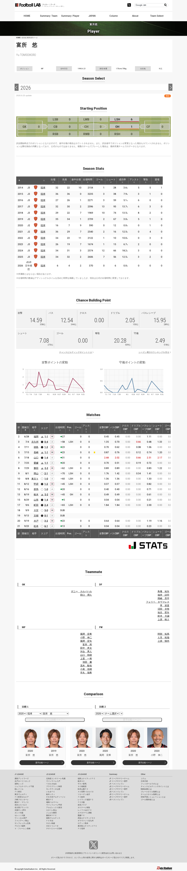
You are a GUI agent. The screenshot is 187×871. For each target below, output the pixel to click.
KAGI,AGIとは (146, 789)
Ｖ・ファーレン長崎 (22, 829)
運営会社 (105, 853)
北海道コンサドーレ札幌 (55, 778)
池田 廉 (87, 662)
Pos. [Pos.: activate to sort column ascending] (69, 428)
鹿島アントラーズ (22, 778)
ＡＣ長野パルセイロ (86, 792)
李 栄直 (164, 605)
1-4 (46, 457)
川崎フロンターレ (22, 800)
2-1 (46, 473)
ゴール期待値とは (148, 800)
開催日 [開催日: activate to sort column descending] (25, 428)
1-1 (46, 436)
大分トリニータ (52, 826)
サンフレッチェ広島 (22, 823)
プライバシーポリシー (92, 853)
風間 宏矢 (86, 641)
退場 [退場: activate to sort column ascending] (163, 180)
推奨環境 (78, 853)
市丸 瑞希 (86, 672)
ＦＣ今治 (49, 821)
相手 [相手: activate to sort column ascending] (34, 428)
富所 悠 (87, 644)
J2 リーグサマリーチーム (119, 786)
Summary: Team (48, 15)
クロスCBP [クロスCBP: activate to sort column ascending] (125, 428)
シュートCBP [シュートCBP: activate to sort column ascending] (157, 428)
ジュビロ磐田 (51, 813)
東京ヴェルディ (21, 794)
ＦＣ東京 (18, 792)
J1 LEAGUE (19, 774)
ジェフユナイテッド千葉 (24, 786)
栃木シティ (50, 794)
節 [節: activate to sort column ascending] (19, 428)
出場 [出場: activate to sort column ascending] (54, 180)
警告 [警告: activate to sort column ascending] (151, 180)
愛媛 (36, 463)
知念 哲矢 (163, 612)
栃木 (36, 494)
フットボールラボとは (149, 784)
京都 (36, 515)
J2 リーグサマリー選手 (118, 789)
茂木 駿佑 (86, 665)
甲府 (36, 484)
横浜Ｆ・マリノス (22, 802)
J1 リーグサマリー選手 (118, 781)
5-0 (46, 510)
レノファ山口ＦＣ (85, 810)
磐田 (36, 468)
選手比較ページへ (132, 719)
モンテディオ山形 (53, 789)
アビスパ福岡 (20, 826)
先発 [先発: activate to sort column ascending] (66, 180)
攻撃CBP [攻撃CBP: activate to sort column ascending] (104, 428)
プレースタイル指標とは (150, 792)
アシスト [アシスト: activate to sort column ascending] (139, 180)
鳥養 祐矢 (163, 591)
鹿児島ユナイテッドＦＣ (87, 826)
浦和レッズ (19, 784)
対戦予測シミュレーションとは (153, 797)
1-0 (46, 478)
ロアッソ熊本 (83, 823)
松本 (36, 526)
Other (143, 774)
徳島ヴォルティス (53, 818)
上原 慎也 (163, 641)
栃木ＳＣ (81, 781)
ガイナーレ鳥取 (84, 807)
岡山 (36, 473)
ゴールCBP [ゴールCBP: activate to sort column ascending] (168, 428)
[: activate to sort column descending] (19, 180)
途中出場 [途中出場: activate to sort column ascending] (78, 180)
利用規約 (69, 853)
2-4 (46, 505)
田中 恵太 (86, 648)
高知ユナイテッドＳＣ (86, 818)
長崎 (36, 452)
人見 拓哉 (163, 637)
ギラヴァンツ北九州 (86, 821)
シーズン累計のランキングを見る (153, 352)
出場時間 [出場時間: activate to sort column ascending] (90, 180)
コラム (143, 778)
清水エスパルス (21, 805)
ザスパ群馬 (82, 784)
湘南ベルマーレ (52, 802)
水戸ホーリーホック (22, 781)
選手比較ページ (42, 763)
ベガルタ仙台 (51, 784)
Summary (113, 774)
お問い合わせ (115, 853)
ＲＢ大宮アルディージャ (55, 797)
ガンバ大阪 (19, 813)
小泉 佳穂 (86, 669)
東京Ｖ (34, 478)
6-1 (46, 526)
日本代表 (144, 781)
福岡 (36, 436)
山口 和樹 (86, 655)
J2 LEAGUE (50, 774)
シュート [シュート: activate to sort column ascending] (114, 180)
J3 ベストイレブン (116, 800)
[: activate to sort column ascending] (26, 180)
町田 (36, 505)
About (135, 15)
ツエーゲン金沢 (84, 794)
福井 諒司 (163, 595)
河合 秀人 (86, 651)
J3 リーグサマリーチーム (119, 794)
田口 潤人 (86, 595)
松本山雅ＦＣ (83, 789)
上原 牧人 (163, 619)
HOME (27, 15)
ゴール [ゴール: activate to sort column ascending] (102, 180)
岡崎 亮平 (163, 598)
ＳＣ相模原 (82, 786)
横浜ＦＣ (49, 800)
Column (113, 15)
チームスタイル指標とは (150, 794)
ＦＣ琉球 (81, 829)
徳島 (36, 447)
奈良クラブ (82, 805)
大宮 (36, 510)
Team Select (156, 15)
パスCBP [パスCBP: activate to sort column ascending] (114, 428)
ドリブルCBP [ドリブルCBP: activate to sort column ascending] (136, 428)
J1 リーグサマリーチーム (119, 778)
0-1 (46, 515)
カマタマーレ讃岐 (85, 813)
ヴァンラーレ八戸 (53, 781)
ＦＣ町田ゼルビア (22, 797)
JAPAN (92, 15)
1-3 (46, 447)
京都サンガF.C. (20, 810)
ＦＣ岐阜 (81, 797)
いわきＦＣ (50, 792)
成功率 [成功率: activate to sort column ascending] (126, 180)
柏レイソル (19, 789)
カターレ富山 (51, 810)
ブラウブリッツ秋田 (54, 786)
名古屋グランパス (22, 807)
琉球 (43, 187)
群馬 (36, 489)
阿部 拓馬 (163, 634)
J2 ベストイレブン (116, 792)
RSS (167, 96)
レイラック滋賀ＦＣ (86, 800)
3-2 (46, 520)
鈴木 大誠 (163, 616)
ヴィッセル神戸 (21, 818)
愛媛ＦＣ (81, 815)
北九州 (34, 441)
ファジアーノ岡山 (22, 821)
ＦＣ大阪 (81, 802)
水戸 (36, 520)
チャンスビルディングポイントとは (75, 352)
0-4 (46, 441)
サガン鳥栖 (50, 823)
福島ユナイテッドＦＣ (86, 778)
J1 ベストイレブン (116, 784)
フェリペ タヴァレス (157, 602)
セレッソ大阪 (20, 815)
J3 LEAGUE (82, 774)
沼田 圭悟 (163, 609)
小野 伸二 (86, 637)
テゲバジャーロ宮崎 (54, 829)
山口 (36, 457)
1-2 (46, 484)
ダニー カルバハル (81, 591)
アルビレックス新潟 (54, 807)
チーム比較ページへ (54, 719)
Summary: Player (70, 15)
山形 (36, 499)
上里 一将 (86, 658)
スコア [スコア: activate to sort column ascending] (44, 428)
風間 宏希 (86, 634)
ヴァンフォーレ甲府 (54, 805)
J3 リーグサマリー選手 (118, 797)
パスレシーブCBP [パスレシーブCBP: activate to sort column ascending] (146, 428)
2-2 (46, 468)
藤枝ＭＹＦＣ (51, 815)
